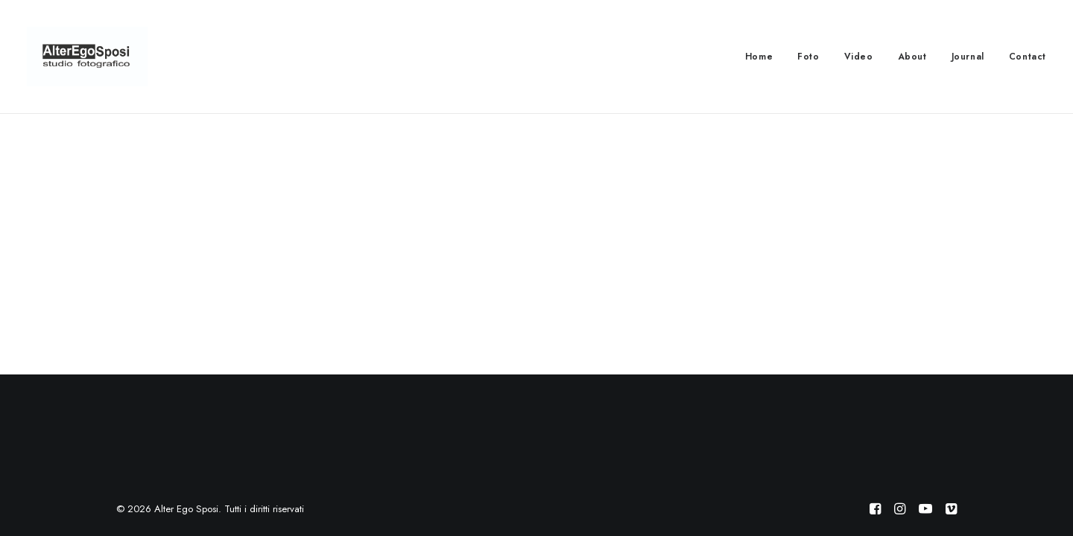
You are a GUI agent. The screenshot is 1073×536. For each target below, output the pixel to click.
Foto (808, 56)
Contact (1027, 56)
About (912, 56)
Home (759, 56)
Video (858, 56)
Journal (968, 56)
